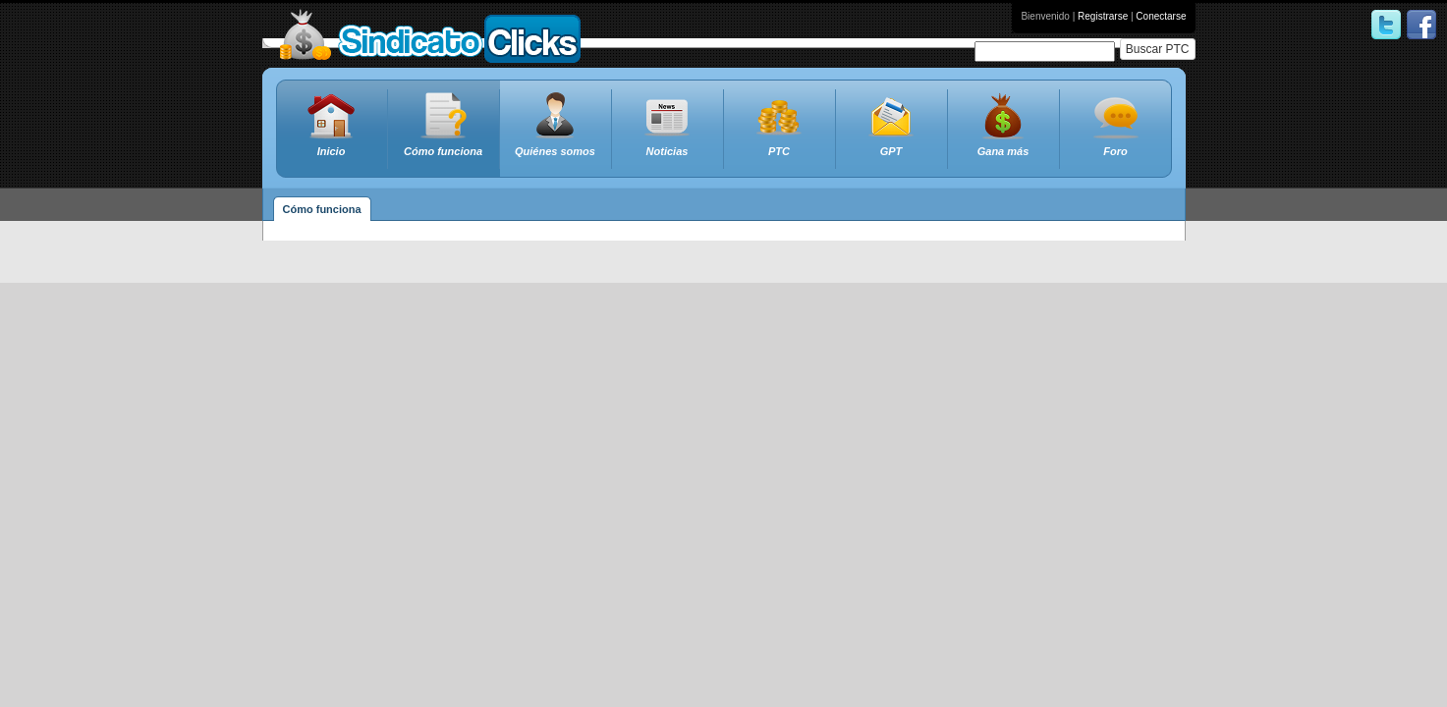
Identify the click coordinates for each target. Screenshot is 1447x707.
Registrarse (1103, 16)
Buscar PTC (1158, 49)
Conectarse (1161, 16)
